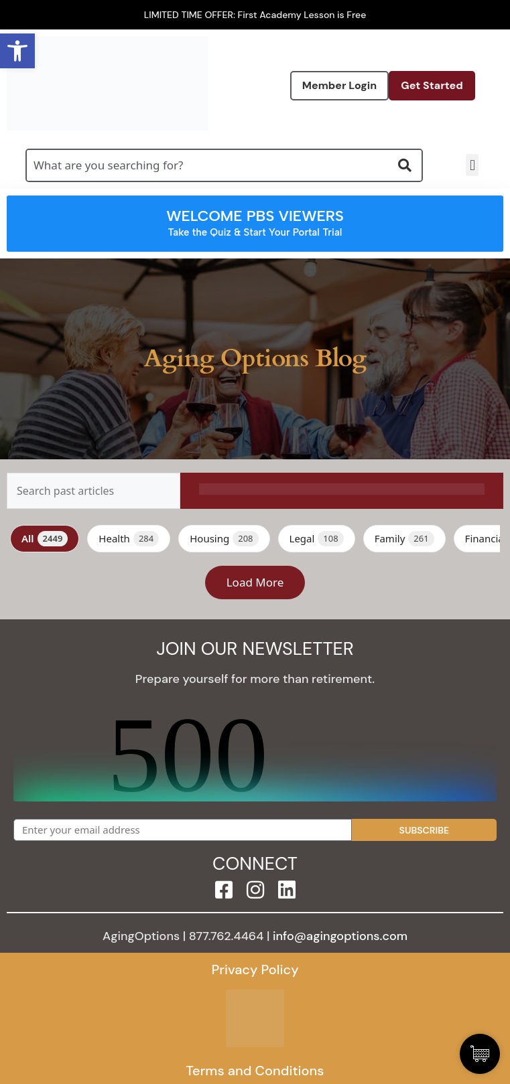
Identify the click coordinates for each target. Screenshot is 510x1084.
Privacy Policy (254, 969)
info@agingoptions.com (340, 936)
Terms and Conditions (255, 1070)
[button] (472, 165)
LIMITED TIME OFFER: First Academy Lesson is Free (255, 14)
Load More (255, 582)
